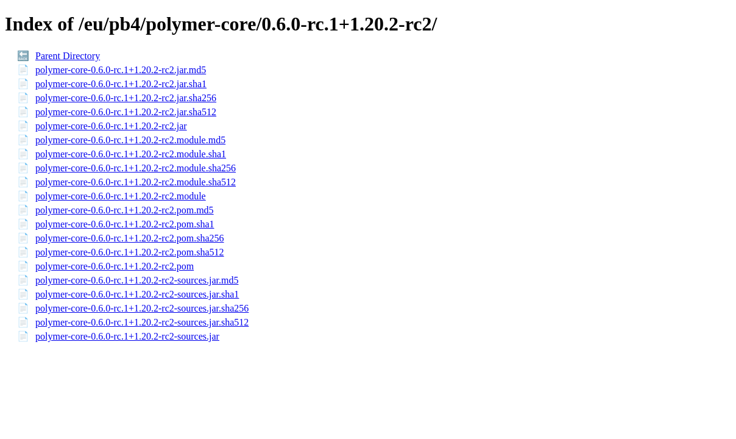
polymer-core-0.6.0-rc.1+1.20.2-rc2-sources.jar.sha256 (142, 308)
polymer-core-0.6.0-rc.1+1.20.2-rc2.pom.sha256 (129, 238)
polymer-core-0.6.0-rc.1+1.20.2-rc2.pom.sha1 (124, 224)
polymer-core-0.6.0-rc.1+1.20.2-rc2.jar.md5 (120, 70)
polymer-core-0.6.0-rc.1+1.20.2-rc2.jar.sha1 (121, 84)
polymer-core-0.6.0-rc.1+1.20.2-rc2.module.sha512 (135, 182)
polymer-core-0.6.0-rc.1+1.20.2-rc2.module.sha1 (130, 154)
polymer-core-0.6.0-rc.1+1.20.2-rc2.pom (114, 266)
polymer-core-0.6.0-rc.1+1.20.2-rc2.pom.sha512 (129, 252)
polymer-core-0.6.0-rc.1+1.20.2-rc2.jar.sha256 (125, 98)
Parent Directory (67, 56)
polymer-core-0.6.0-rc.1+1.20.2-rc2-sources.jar (127, 336)
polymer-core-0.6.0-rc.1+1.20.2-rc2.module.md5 (130, 140)
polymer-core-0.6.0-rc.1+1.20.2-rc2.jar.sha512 (125, 112)
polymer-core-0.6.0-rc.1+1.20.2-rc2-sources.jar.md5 (136, 280)
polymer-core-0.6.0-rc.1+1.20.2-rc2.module (120, 196)
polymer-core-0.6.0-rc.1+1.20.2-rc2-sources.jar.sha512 (142, 322)
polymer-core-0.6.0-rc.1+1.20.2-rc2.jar (111, 126)
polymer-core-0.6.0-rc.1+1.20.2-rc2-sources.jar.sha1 (137, 294)
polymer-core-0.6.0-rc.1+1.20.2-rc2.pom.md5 (124, 210)
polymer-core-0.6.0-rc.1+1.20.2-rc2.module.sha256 (135, 168)
